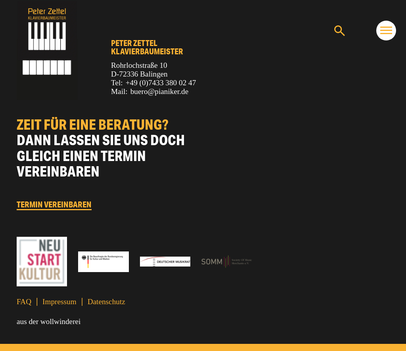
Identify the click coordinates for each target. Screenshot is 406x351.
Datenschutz (106, 301)
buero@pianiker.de (159, 91)
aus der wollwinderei (48, 321)
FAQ (24, 301)
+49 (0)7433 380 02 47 (161, 83)
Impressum (59, 301)
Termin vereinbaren (54, 204)
